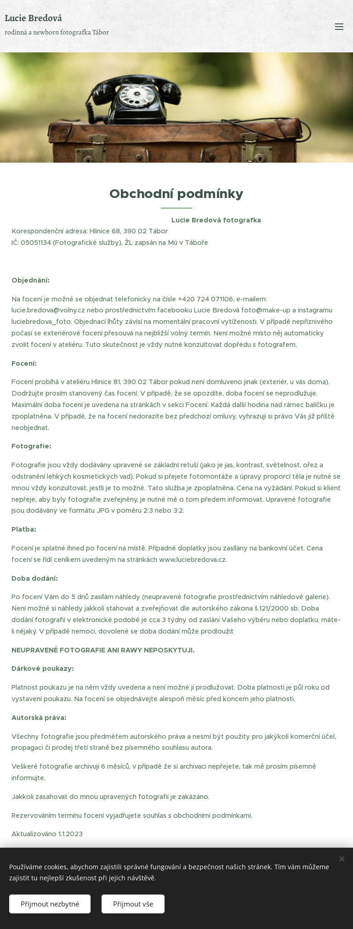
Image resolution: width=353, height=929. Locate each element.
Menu (339, 26)
